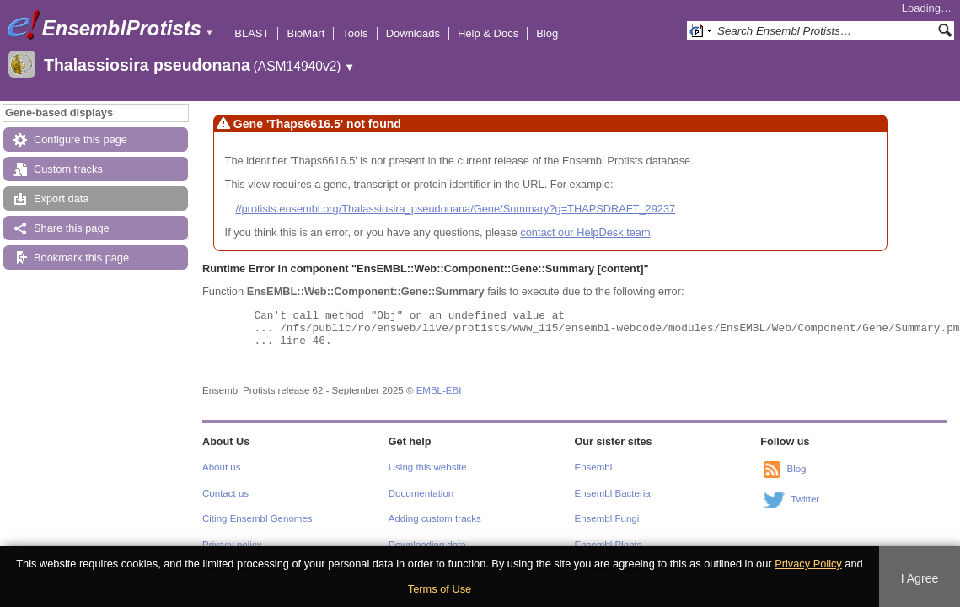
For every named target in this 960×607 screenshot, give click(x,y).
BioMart (305, 33)
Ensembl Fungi (607, 518)
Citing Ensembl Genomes (257, 518)
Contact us (225, 493)
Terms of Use (439, 589)
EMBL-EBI (439, 390)
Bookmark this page (81, 257)
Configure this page (80, 139)
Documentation (421, 493)
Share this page (72, 228)
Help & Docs (488, 33)
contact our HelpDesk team (585, 232)
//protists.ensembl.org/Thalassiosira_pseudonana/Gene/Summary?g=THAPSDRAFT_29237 (455, 208)
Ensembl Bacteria (613, 493)
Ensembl (594, 467)
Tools (354, 33)
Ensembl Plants (608, 545)
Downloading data (427, 545)
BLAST (251, 33)
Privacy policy (231, 545)
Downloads (413, 33)
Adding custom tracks (435, 518)
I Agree (920, 578)
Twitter (805, 500)
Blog (547, 33)
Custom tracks (68, 169)
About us (221, 467)
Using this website (428, 467)
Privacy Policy (808, 563)
